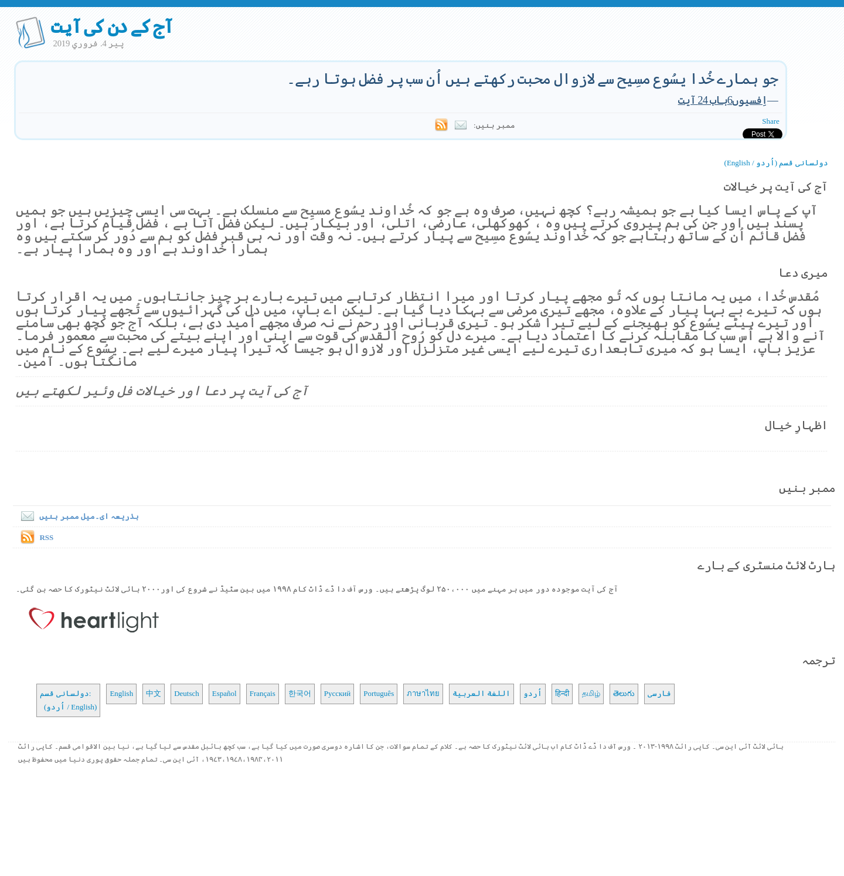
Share (771, 121)
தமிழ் (591, 693)
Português (378, 693)
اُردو (532, 693)
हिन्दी (562, 693)
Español (224, 693)
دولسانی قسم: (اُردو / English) (68, 700)
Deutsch (186, 693)
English (121, 693)
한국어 (299, 693)
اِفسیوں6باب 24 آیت (722, 100)
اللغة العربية (481, 693)
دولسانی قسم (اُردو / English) (776, 162)
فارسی (659, 693)
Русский (337, 693)
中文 (153, 693)
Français (262, 693)
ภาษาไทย (423, 693)
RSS (46, 537)
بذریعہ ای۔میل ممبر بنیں (77, 516)
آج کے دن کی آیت (111, 26)
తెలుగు (624, 693)
